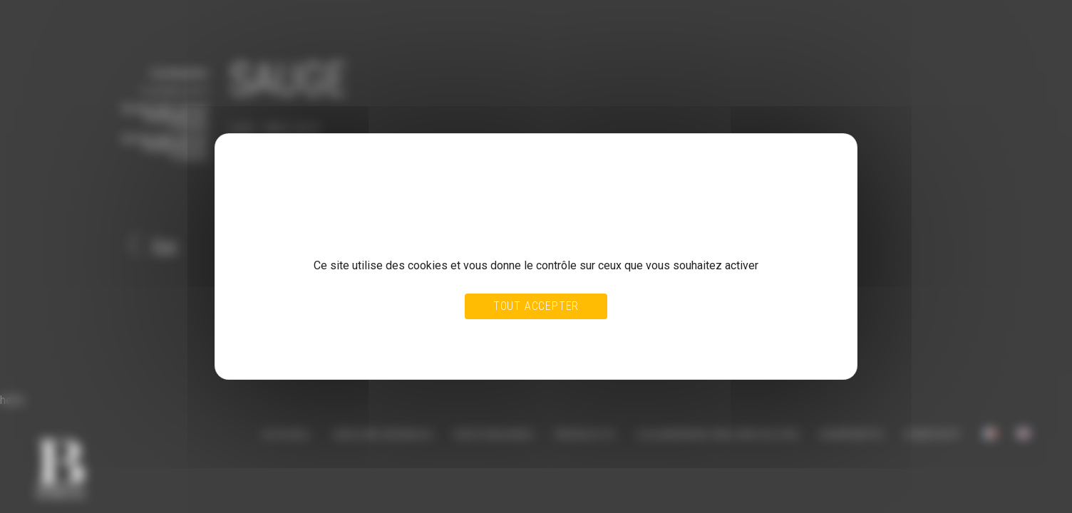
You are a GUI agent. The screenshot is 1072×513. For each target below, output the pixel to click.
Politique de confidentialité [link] (298, 350)
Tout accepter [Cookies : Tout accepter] (536, 306)
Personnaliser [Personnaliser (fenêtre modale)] (567, 336)
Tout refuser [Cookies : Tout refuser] (502, 336)
